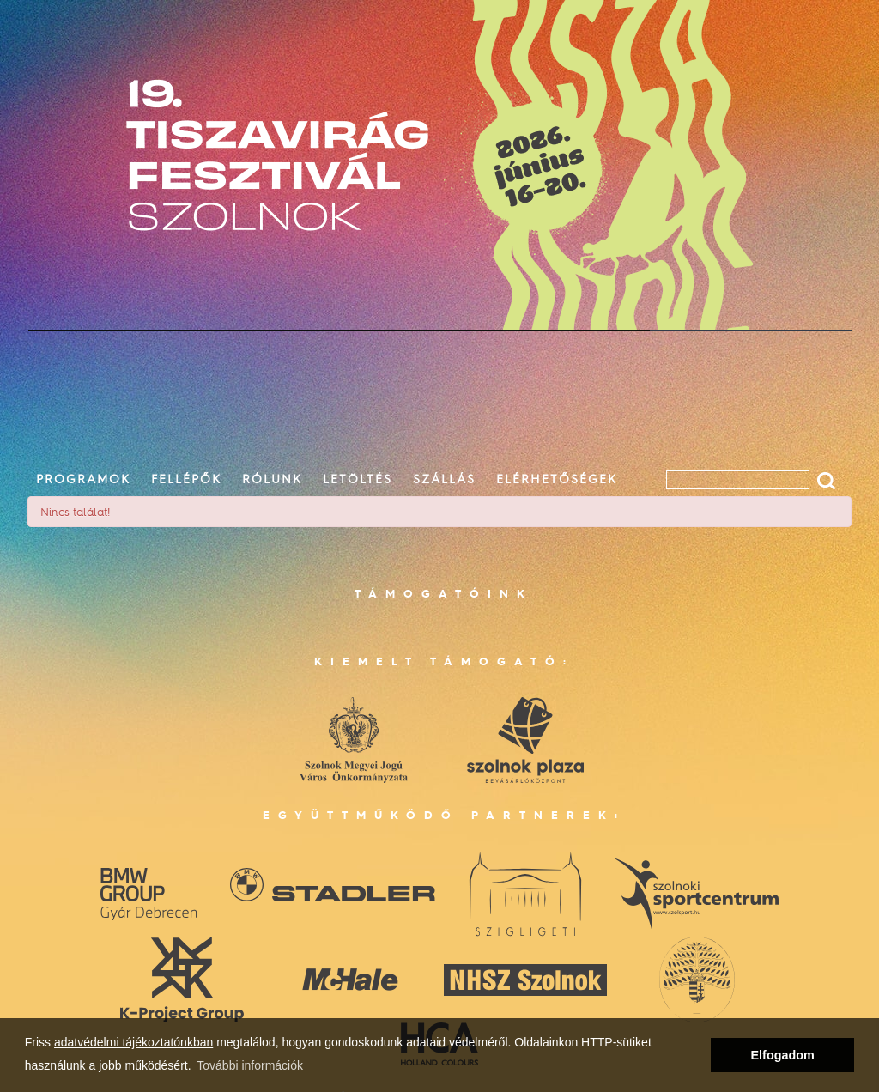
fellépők (186, 478)
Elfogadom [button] (783, 1055)
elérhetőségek (556, 478)
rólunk (272, 478)
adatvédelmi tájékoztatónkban (133, 1042)
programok (83, 478)
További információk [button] (250, 1065)
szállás (444, 478)
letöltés (357, 478)
